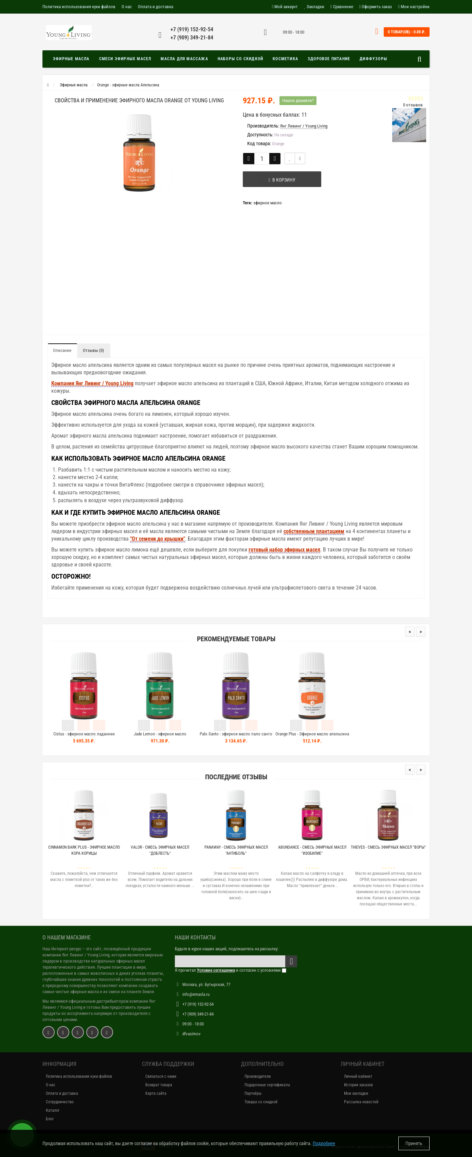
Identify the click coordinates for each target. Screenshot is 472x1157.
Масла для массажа (184, 58)
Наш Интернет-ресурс (61, 948)
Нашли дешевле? (298, 100)
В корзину (277, 180)
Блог (50, 1119)
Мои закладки (356, 1093)
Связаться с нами (160, 1076)
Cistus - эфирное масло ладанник (84, 733)
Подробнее (324, 1143)
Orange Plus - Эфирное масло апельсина (312, 733)
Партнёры (252, 1093)
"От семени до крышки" (157, 538)
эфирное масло (267, 202)
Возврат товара (158, 1085)
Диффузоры (373, 58)
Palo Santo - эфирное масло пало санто (236, 733)
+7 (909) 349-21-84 (191, 37)
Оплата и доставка (155, 6)
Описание (62, 350)
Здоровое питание (329, 58)
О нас (127, 6)
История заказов (358, 1085)
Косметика (285, 58)
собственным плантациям (314, 531)
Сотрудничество (60, 1102)
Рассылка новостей (361, 1102)
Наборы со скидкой (240, 58)
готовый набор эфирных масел (284, 549)
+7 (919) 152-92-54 (191, 29)
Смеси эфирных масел (125, 58)
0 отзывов (413, 104)
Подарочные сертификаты (267, 1085)
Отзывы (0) (93, 350)
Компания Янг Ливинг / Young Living (92, 383)
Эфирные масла (71, 58)
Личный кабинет (358, 1076)
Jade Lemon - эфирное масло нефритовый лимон (160, 737)
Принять (413, 1143)
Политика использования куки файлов (78, 6)
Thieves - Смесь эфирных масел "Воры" (388, 847)
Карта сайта (155, 1093)
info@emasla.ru (196, 994)
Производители (257, 1076)
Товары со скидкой (260, 1102)
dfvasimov (191, 1033)
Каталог (52, 1110)
